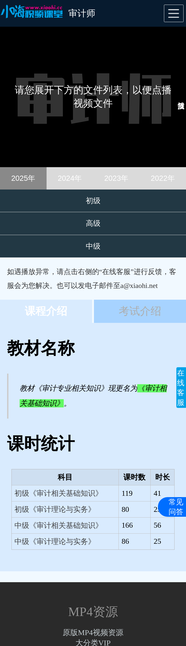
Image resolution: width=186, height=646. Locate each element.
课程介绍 (46, 311)
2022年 (163, 178)
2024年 (70, 178)
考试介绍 (140, 311)
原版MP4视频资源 (93, 632)
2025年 (23, 178)
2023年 (116, 178)
